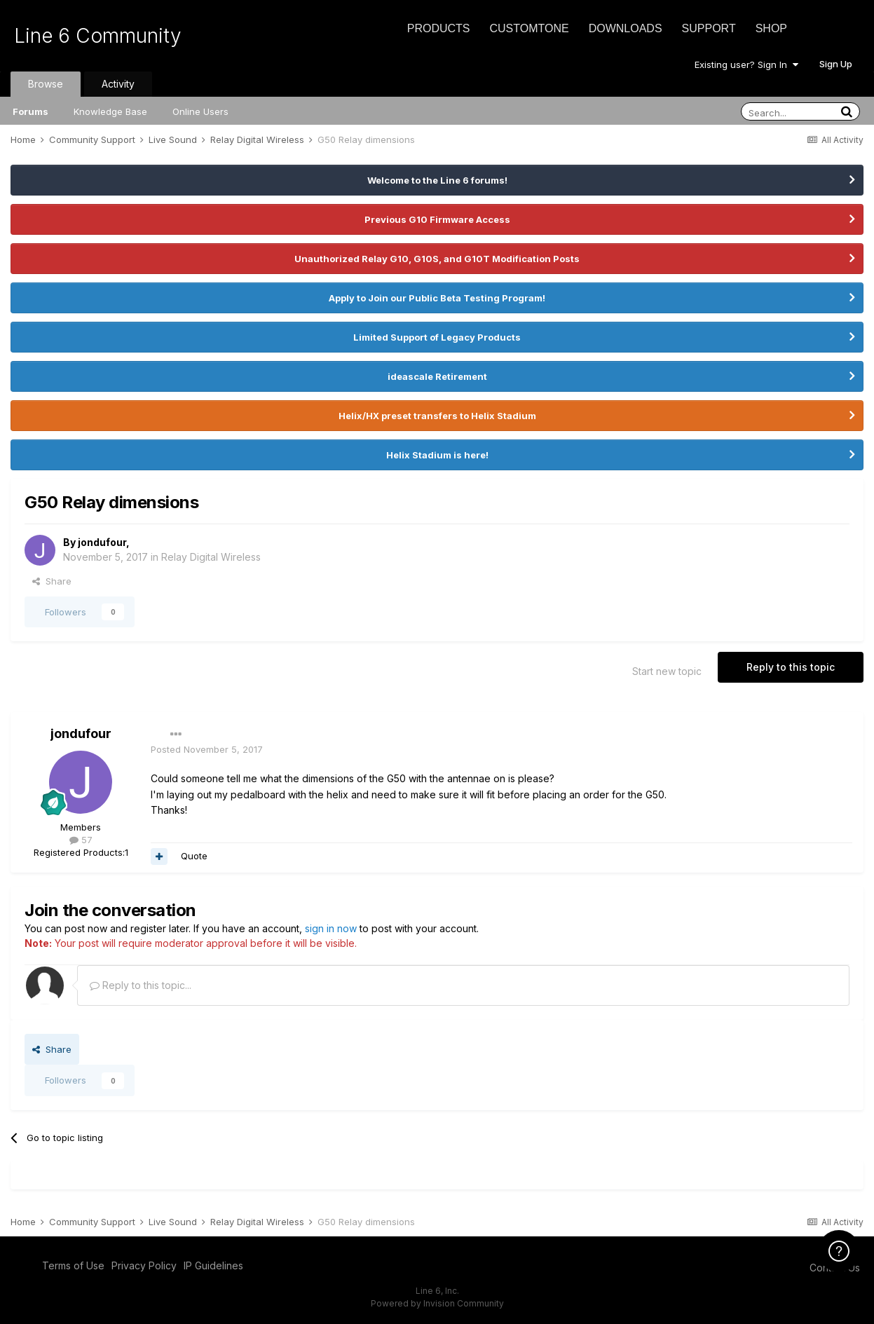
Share (51, 581)
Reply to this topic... (140, 985)
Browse (45, 84)
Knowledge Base (110, 111)
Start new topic (667, 671)
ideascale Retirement (437, 376)
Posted (207, 749)
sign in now (331, 928)
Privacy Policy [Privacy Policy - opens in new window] (144, 1265)
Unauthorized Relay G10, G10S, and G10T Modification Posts (437, 258)
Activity (118, 84)
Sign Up (835, 63)
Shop (771, 28)
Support (709, 28)
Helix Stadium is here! (437, 454)
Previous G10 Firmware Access (437, 219)
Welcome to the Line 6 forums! (437, 180)
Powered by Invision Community (437, 1303)
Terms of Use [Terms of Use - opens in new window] (73, 1265)
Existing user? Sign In (746, 64)
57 (81, 839)
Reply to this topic (790, 667)
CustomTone (528, 28)
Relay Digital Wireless (211, 557)
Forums (30, 111)
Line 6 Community (98, 36)
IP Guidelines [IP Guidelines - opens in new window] (213, 1265)
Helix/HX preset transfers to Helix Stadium (437, 415)
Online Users (200, 111)
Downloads (625, 28)
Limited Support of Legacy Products (437, 337)
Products (438, 28)
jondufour (102, 542)
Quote (194, 855)
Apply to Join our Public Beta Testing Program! (437, 297)
